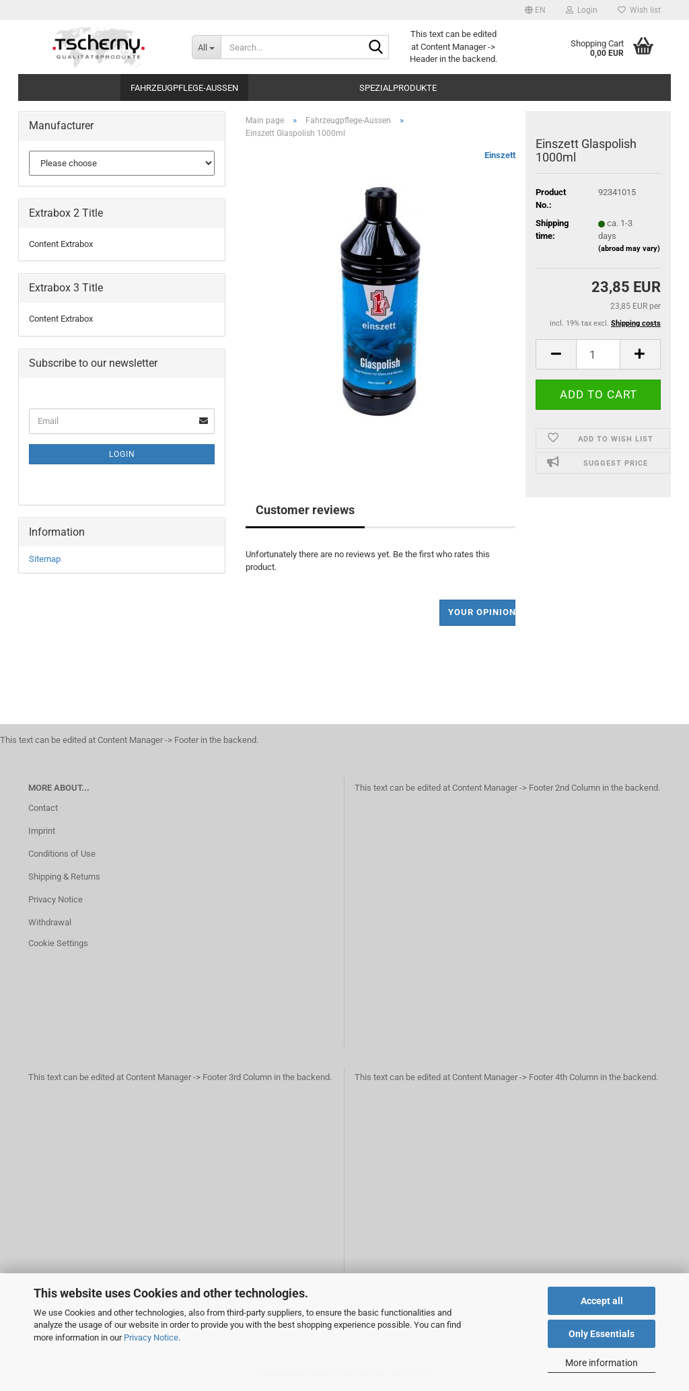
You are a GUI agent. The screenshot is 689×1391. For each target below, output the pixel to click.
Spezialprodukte (398, 88)
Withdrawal (49, 922)
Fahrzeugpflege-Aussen (184, 88)
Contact (43, 808)
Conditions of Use (62, 854)
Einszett (499, 155)
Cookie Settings (58, 943)
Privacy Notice (151, 1337)
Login (122, 454)
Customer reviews (305, 510)
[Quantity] (598, 354)
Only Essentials (601, 1333)
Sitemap (45, 559)
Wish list (639, 10)
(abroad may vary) (629, 248)
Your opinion (482, 612)
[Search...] (206, 47)
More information (601, 1362)
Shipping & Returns (64, 876)
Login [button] (581, 10)
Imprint (41, 831)
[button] (535, 10)
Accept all (602, 1300)
